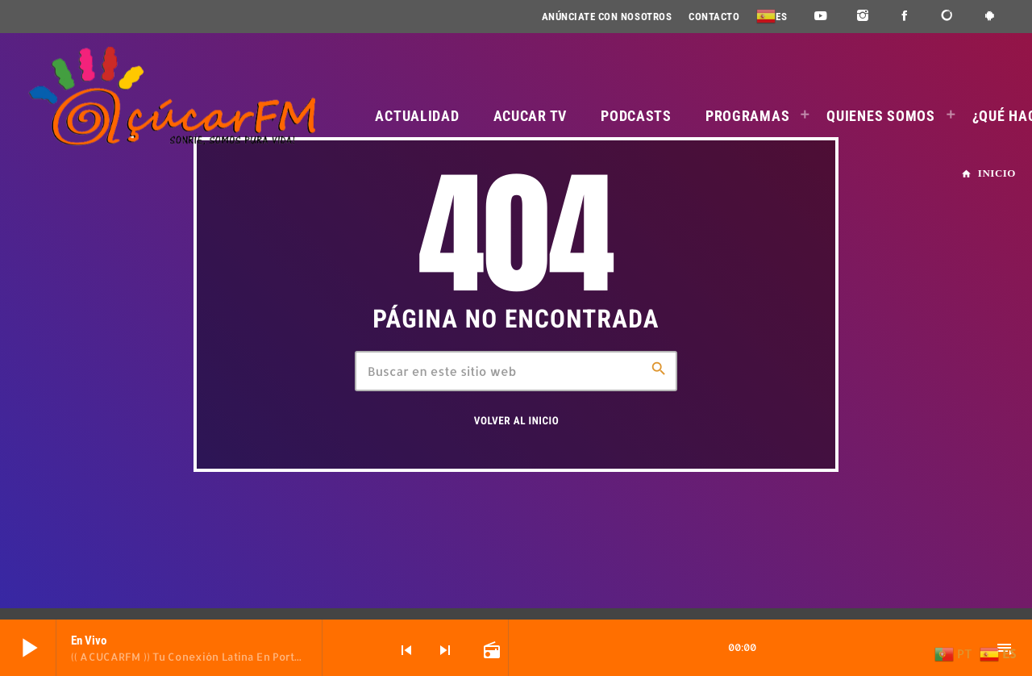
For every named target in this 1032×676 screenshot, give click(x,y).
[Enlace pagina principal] (172, 97)
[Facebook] (905, 16)
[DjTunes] (948, 16)
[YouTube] (820, 16)
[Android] (990, 16)
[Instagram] (863, 16)
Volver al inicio (516, 421)
